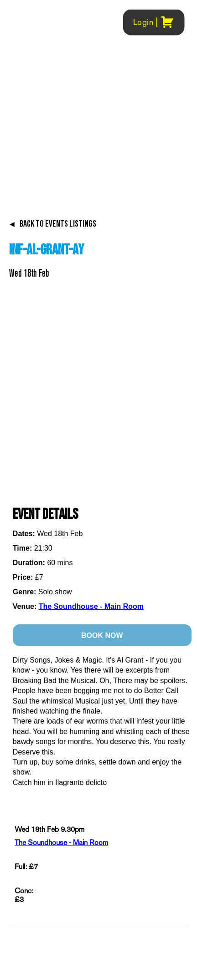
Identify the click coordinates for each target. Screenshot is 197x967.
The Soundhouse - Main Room (91, 606)
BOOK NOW (102, 635)
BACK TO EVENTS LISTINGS (52, 223)
